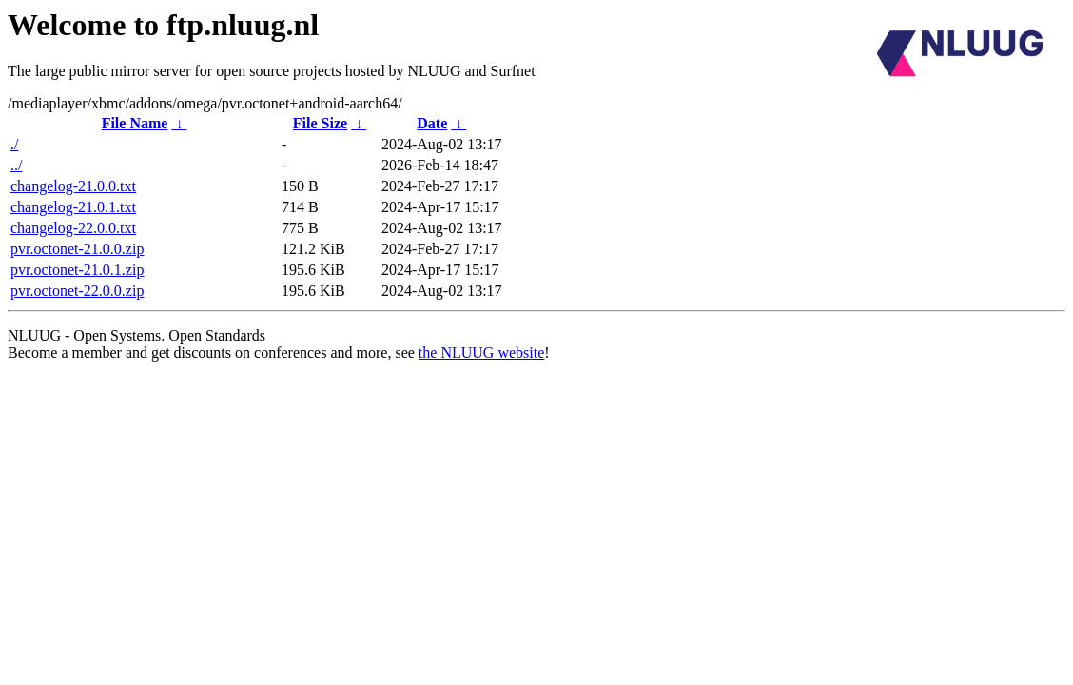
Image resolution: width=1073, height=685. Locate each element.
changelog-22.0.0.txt (73, 228)
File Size (320, 123)
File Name (135, 123)
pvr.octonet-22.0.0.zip (77, 291)
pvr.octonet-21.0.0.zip (77, 249)
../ (16, 165)
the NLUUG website (481, 352)
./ (14, 144)
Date (432, 123)
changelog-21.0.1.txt (73, 207)
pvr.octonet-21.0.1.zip (77, 270)
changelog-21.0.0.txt (73, 186)
